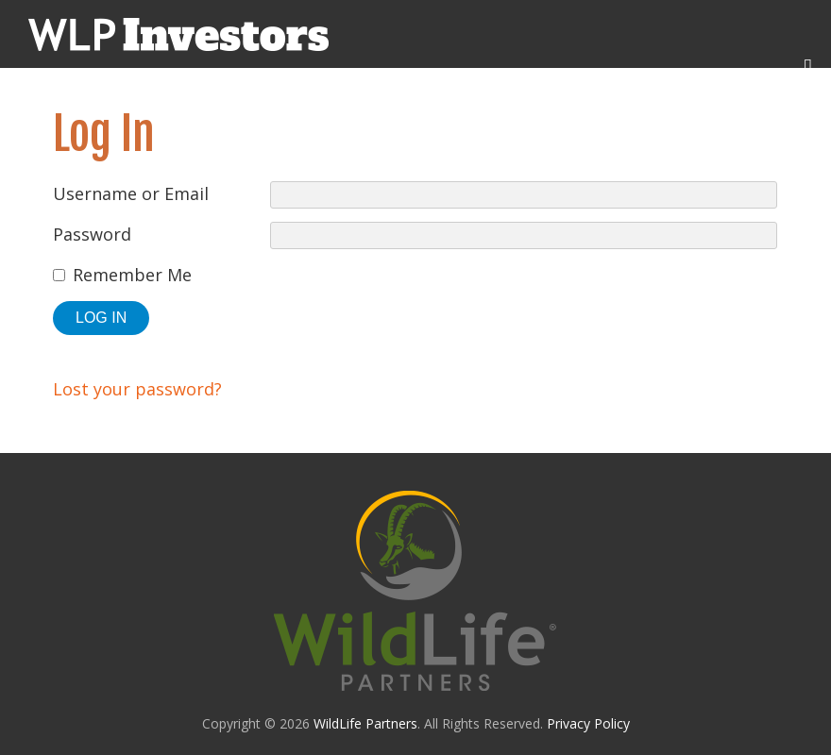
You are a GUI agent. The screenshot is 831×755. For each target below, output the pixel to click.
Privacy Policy (588, 723)
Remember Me (132, 274)
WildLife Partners (365, 723)
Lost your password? (137, 389)
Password (92, 234)
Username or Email (131, 193)
